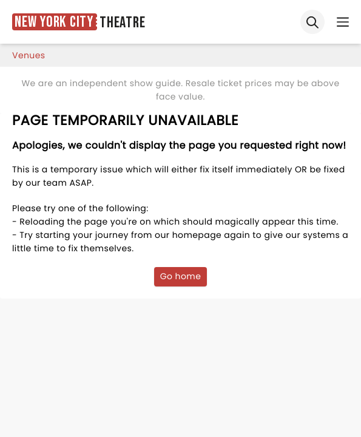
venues (29, 55)
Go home (180, 276)
